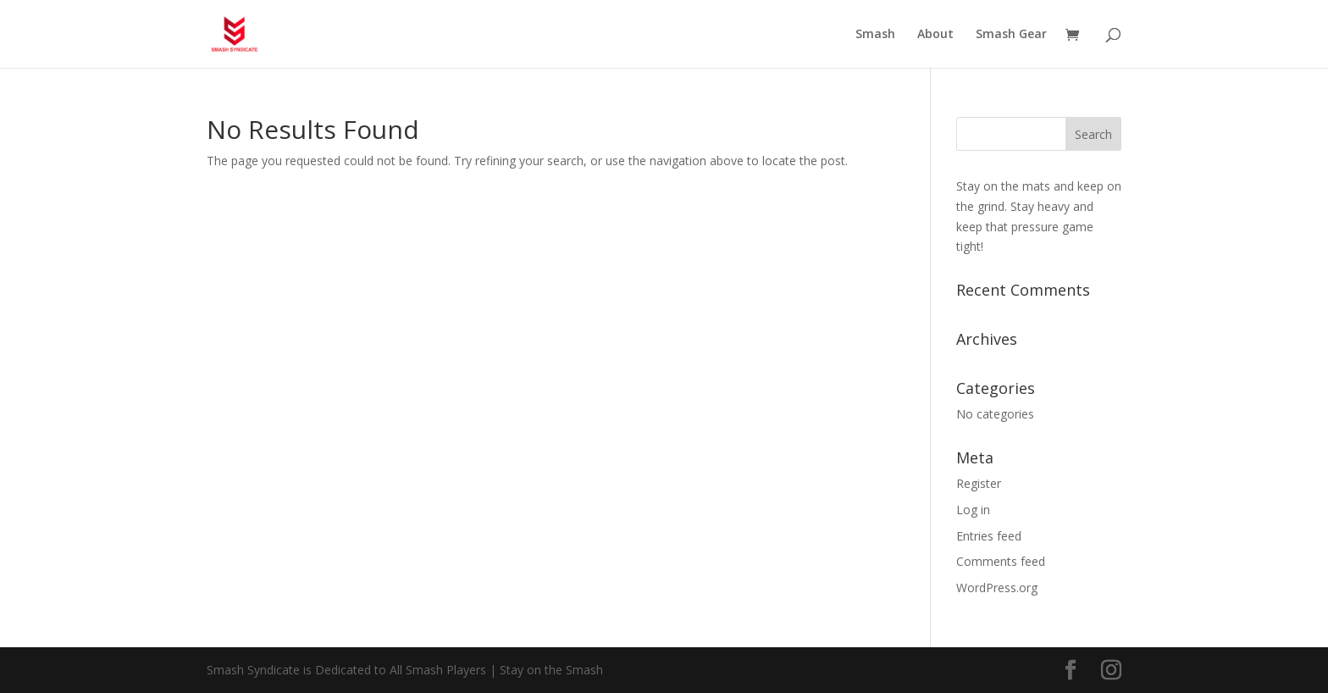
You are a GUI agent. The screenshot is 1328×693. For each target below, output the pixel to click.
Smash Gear (1011, 35)
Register (978, 483)
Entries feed (988, 536)
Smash (875, 35)
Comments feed (1000, 561)
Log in (973, 510)
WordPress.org (997, 587)
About (935, 35)
